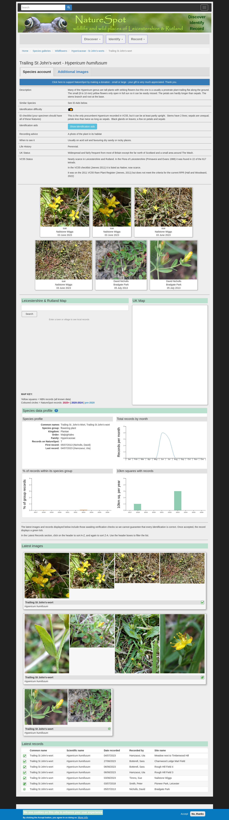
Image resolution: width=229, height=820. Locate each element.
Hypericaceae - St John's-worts (87, 51)
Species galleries (42, 51)
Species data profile (38, 410)
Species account (37, 72)
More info (83, 817)
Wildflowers (61, 51)
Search (29, 314)
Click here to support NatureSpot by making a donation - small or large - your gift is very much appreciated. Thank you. (114, 82)
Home (25, 51)
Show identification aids (82, 126)
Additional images (73, 72)
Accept (184, 814)
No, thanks (198, 814)
